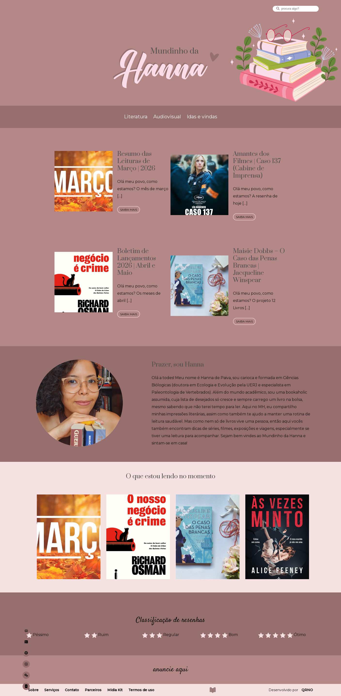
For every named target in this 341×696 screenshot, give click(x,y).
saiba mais (128, 209)
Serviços (51, 690)
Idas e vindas (202, 117)
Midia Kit (115, 690)
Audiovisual (167, 117)
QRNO (307, 690)
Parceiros (93, 690)
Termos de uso (141, 690)
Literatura (135, 117)
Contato (72, 690)
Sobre (33, 690)
